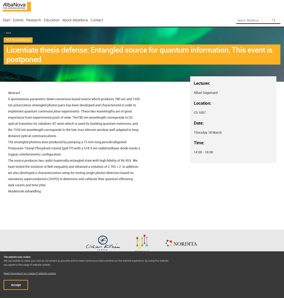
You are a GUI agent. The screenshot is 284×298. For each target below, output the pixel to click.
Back (8, 32)
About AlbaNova (75, 20)
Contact (97, 20)
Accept (16, 285)
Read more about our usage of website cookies (30, 273)
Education (52, 20)
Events (18, 20)
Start (6, 20)
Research (33, 20)
